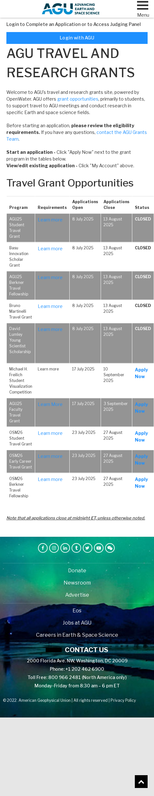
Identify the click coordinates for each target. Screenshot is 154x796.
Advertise (77, 595)
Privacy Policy (123, 700)
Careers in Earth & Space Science (77, 635)
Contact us (86, 650)
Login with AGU (77, 37)
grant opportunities (77, 99)
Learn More (50, 404)
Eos (77, 611)
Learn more (50, 219)
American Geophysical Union (45, 700)
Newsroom (77, 583)
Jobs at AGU (77, 623)
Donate (77, 571)
